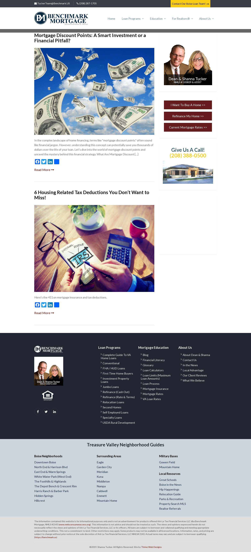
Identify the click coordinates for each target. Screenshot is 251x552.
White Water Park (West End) (52, 476)
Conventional (111, 363)
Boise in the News (170, 484)
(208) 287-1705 (87, 3)
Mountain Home (107, 500)
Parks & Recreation (171, 499)
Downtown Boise (45, 462)
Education (156, 18)
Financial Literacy (154, 360)
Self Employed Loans (115, 412)
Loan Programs (131, 18)
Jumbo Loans (111, 387)
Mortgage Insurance (156, 388)
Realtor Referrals (170, 508)
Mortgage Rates (153, 394)
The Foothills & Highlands (50, 481)
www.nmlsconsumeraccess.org (74, 524)
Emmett (102, 496)
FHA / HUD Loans (114, 368)
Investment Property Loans (115, 380)
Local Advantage (193, 370)
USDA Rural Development (119, 422)
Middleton (103, 481)
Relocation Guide (170, 494)
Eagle (100, 462)
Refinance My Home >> (188, 116)
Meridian (102, 472)
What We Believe (194, 380)
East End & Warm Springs (50, 472)
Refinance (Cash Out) (116, 392)
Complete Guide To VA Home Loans (116, 356)
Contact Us (190, 360)
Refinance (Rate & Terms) (119, 397)
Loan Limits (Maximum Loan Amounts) (155, 377)
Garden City (104, 467)
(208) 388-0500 (188, 155)
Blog (145, 355)
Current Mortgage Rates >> (188, 127)
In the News (190, 365)
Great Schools (168, 480)
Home (111, 18)
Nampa (101, 486)
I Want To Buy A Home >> (188, 105)
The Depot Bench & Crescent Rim (55, 486)
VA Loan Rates (152, 399)
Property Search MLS (172, 504)
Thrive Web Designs (151, 547)
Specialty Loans (112, 417)
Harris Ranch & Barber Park (51, 491)
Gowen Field (167, 462)
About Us (205, 18)
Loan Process (151, 383)
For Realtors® (181, 18)
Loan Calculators (153, 370)
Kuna (100, 476)
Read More (44, 170)
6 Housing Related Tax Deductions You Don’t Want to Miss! (91, 194)
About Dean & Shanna (196, 355)
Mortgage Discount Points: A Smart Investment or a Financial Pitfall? (90, 37)
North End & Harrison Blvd (51, 467)
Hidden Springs (43, 496)
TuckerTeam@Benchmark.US (52, 3)
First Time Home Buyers (118, 373)
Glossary (148, 365)
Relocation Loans (113, 402)
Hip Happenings (169, 489)
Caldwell (102, 491)
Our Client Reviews (195, 375)
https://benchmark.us (46, 537)
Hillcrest (39, 500)
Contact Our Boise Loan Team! (190, 3)
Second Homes (112, 407)
